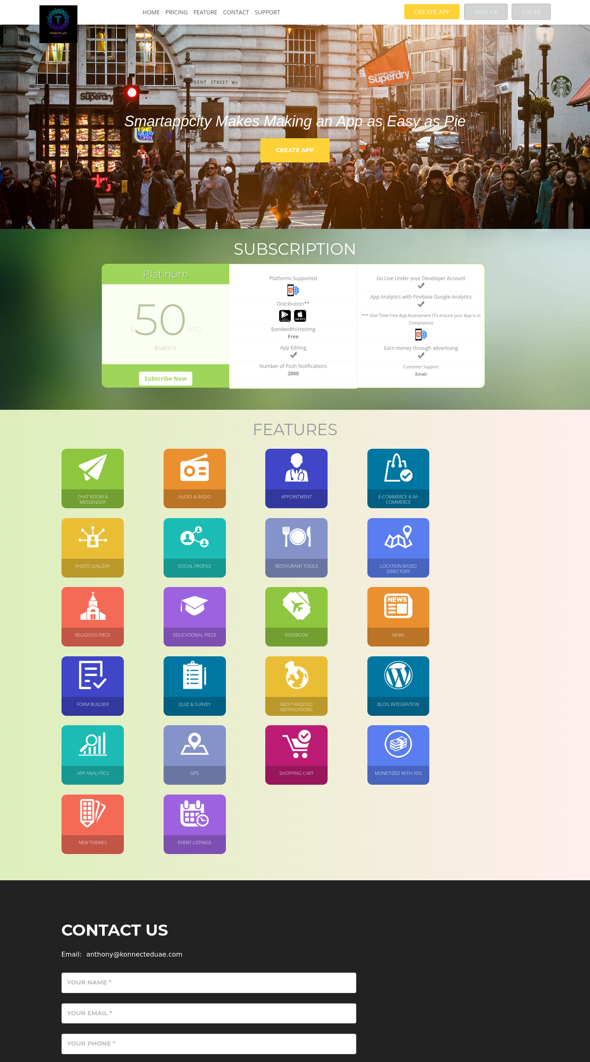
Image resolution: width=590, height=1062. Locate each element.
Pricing (176, 12)
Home (150, 12)
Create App (429, 12)
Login (531, 12)
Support (267, 12)
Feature (205, 12)
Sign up (484, 12)
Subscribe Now (165, 393)
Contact (235, 12)
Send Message (488, 984)
